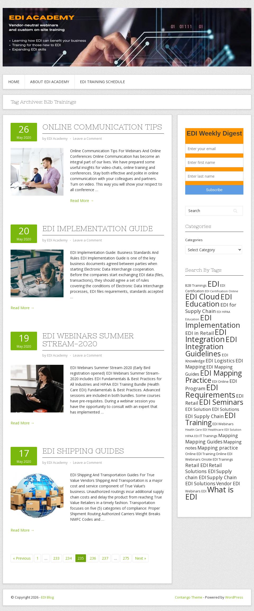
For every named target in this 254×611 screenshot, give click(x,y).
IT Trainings (208, 435)
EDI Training (210, 418)
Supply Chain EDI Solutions (211, 480)
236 (93, 558)
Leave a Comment (87, 138)
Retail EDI (196, 465)
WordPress (234, 597)
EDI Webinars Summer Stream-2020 (88, 339)
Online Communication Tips (102, 127)
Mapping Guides (204, 441)
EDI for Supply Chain (210, 307)
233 (56, 558)
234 (68, 558)
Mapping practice (217, 447)
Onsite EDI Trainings (217, 459)
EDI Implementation (212, 321)
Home (13, 81)
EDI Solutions (225, 409)
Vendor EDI (228, 483)
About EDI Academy (49, 81)
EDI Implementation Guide (97, 228)
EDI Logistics (220, 360)
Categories (194, 239)
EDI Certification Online (221, 291)
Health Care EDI (196, 430)
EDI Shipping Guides (83, 451)
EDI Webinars (223, 423)
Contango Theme (188, 597)
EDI (213, 283)
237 (105, 558)
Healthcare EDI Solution (224, 430)
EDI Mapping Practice (213, 376)
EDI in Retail (199, 333)
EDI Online (220, 381)
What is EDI (209, 493)
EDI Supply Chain (204, 416)
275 (126, 558)
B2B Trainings (196, 285)
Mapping (228, 435)
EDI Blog (47, 597)
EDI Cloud (202, 296)
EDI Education (208, 300)
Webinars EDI (195, 491)
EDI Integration (205, 335)
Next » (140, 558)
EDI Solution (198, 409)
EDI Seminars (221, 402)
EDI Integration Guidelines (211, 346)
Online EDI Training (200, 453)
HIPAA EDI (192, 436)
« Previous (22, 558)
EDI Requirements (210, 391)
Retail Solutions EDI (203, 468)
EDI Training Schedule (102, 81)
